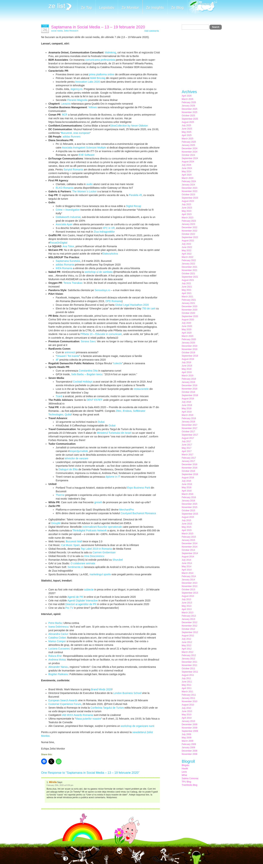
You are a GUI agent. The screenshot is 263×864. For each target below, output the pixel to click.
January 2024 (188, 184)
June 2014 (187, 563)
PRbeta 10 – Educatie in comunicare (101, 334)
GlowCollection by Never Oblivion (129, 125)
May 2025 (186, 132)
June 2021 (187, 286)
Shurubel (117, 559)
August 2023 (188, 201)
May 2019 (186, 369)
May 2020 (186, 329)
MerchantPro (126, 509)
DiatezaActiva (110, 253)
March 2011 (187, 691)
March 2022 (187, 257)
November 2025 (189, 112)
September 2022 (190, 237)
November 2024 (189, 151)
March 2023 (187, 217)
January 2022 (188, 263)
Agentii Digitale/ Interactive (82, 600)
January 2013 (188, 619)
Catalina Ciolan (57, 637)
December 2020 (189, 306)
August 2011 (188, 675)
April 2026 (187, 96)
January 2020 (188, 342)
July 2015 (186, 520)
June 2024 (187, 168)
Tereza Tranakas (72, 282)
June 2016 (187, 484)
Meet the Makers (202, 7)
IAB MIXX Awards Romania (77, 715)
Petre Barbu (55, 623)
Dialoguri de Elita (68, 469)
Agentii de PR (75, 596)
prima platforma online (101, 74)
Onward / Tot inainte (68, 356)
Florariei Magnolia (77, 100)
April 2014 (187, 570)
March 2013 (187, 612)
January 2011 (188, 698)
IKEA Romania (64, 268)
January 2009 (188, 747)
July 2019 (186, 362)
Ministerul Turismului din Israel (114, 432)
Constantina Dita (88, 370)
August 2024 (188, 161)
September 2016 (190, 474)
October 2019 (188, 352)
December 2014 (189, 543)
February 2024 (189, 181)
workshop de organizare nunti (137, 725)
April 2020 (187, 333)
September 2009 (190, 731)
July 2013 (186, 599)
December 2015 (189, 504)
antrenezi (70, 352)
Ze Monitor (130, 7)
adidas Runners (72, 136)
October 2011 (188, 668)
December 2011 (189, 662)
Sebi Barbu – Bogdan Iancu (86, 374)
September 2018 (190, 395)
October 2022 (188, 234)
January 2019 (188, 382)
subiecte (89, 589)
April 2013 (187, 609)
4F (57, 359)
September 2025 (190, 119)
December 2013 (189, 583)
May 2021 (186, 290)
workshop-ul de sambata (99, 271)
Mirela (53, 782)
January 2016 (188, 500)
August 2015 (188, 517)
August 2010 (188, 704)
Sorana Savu (88, 341)
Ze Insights (155, 7)
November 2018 (189, 388)
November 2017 (189, 428)
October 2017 (188, 431)
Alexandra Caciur (58, 634)
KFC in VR (109, 228)
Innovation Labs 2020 (87, 81)
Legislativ (106, 7)
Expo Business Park (138, 487)
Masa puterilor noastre (88, 718)
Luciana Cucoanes (59, 648)
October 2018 (188, 392)
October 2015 (188, 510)
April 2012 (187, 648)
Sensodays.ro (102, 290)
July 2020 (186, 323)
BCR (65, 114)
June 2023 (187, 207)
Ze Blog (177, 7)
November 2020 (189, 309)
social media (57, 31)
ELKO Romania (64, 187)
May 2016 (186, 487)
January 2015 (188, 540)
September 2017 (190, 435)
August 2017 (188, 438)
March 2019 (187, 375)
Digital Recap (133, 206)
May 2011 (186, 685)
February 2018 (189, 418)
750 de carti (148, 308)
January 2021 (188, 303)
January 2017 (188, 461)
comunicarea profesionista (100, 59)
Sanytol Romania (73, 169)
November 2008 (189, 754)
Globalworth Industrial (68, 217)
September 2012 (190, 632)
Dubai (101, 421)
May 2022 (186, 250)
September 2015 (190, 514)
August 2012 (188, 635)
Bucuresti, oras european (75, 132)
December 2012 (189, 622)
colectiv (117, 363)
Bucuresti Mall (74, 541)
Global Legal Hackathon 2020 (132, 304)
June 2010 (187, 711)
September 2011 (190, 672)
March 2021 (187, 296)
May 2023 (186, 211)
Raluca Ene (55, 655)
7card (59, 396)
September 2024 (190, 158)
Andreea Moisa (57, 659)
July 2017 (186, 441)
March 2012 (187, 652)
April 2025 (187, 135)
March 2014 (187, 573)
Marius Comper (57, 641)
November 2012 (189, 625)
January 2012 (188, 658)
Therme (60, 495)
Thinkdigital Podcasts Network (89, 530)
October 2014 (188, 550)
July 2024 (186, 165)
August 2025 (188, 122)
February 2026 (189, 102)
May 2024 (186, 171)
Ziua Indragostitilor (104, 231)
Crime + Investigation (68, 209)
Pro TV (69, 607)
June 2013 (187, 602)
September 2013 (190, 593)
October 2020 (188, 313)
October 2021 (188, 273)
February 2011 (189, 695)
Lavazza (65, 103)
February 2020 (189, 339)
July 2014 (186, 560)
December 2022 (189, 227)
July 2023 (186, 204)
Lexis (184, 772)
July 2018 (186, 402)
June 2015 (187, 523)
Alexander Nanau (58, 666)
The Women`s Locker (84, 191)
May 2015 (186, 527)
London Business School (127, 693)
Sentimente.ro (75, 567)
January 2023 (188, 224)
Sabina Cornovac (190, 778)
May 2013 (186, 606)
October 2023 (188, 194)
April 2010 (187, 718)
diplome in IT (113, 476)
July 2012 (186, 639)
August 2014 (188, 556)
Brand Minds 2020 (101, 689)
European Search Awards (62, 700)
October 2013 (188, 589)
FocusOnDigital (58, 242)
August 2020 (188, 319)
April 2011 (187, 688)
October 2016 (188, 471)
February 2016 (189, 497)
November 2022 (189, 230)
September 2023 (190, 198)
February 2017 (189, 458)
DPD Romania (113, 301)
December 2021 (189, 267)
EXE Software (86, 154)
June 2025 (187, 128)
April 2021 (187, 293)
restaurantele (141, 388)
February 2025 (189, 142)
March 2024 (187, 178)
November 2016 (189, 467)
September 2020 (190, 316)
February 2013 (189, 616)
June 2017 (187, 444)
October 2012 (188, 629)
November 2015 (189, 507)
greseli (98, 502)
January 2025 (188, 145)
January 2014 (188, 579)
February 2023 (189, 221)
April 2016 (187, 491)
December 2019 (189, 346)
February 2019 (189, 379)
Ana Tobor (68, 246)
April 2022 (187, 254)
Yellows (92, 107)
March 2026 (187, 99)
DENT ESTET (94, 399)
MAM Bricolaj (97, 78)
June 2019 (187, 365)
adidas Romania (65, 264)
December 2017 (189, 425)
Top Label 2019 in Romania (96, 548)
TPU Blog (186, 781)
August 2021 (188, 280)
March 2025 (187, 138)
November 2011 (189, 665)
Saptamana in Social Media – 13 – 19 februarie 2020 (98, 27)
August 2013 (188, 596)
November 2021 (189, 270)
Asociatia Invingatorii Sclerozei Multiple (84, 147)
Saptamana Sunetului (68, 260)
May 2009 (186, 737)
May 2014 (186, 566)
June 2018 (187, 405)
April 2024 (187, 175)
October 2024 (188, 155)
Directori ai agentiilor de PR (80, 604)
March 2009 (187, 741)
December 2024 (189, 148)
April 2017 (187, 451)
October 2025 (188, 115)
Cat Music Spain (70, 545)
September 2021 (190, 277)
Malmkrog (110, 52)
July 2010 (186, 708)
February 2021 (189, 300)
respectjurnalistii (79, 451)
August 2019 (188, 359)
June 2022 (187, 247)
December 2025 (189, 109)
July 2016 (186, 481)
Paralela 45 (135, 195)
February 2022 (189, 260)
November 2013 (189, 586)
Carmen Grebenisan (104, 552)
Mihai (184, 775)
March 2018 (187, 415)
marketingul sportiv (100, 574)
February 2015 (189, 537)
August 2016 (188, 477)
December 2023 (189, 188)
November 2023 (189, 191)
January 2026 (188, 105)
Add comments (151, 31)
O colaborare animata (82, 563)
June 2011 (187, 681)
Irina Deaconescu (94, 556)
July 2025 (186, 125)
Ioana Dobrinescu (58, 626)
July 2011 (186, 678)
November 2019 (189, 349)
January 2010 (188, 721)
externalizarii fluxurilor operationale (102, 526)
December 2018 (189, 385)
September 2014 (190, 553)
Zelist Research (71, 31)
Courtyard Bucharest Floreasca (138, 513)
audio (89, 184)
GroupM (55, 523)
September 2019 (190, 356)
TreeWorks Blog (189, 785)
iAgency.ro (76, 89)
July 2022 (186, 244)
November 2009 (189, 727)
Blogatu (185, 765)
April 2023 (187, 214)
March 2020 (187, 336)
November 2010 (189, 701)
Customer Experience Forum (64, 704)
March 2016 (187, 494)
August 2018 (188, 398)
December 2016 (189, 464)
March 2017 (187, 454)
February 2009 (189, 744)
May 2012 (186, 645)
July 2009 (186, 734)
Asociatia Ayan (64, 224)
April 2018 (187, 412)
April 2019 (187, 372)
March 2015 (187, 533)
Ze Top (86, 7)
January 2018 (188, 421)
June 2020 (187, 326)
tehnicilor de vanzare (76, 458)
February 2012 (189, 655)
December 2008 (189, 751)
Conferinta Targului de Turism (107, 707)
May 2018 (186, 408)
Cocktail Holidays (82, 381)
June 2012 (187, 642)
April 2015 (187, 530)
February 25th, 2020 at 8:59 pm (60, 785)
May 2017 (186, 448)
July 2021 (186, 283)
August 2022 (188, 240)
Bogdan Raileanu (58, 674)
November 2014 (189, 546)
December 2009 (189, 724)
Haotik (185, 768)
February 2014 (189, 576)
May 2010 (186, 714)
